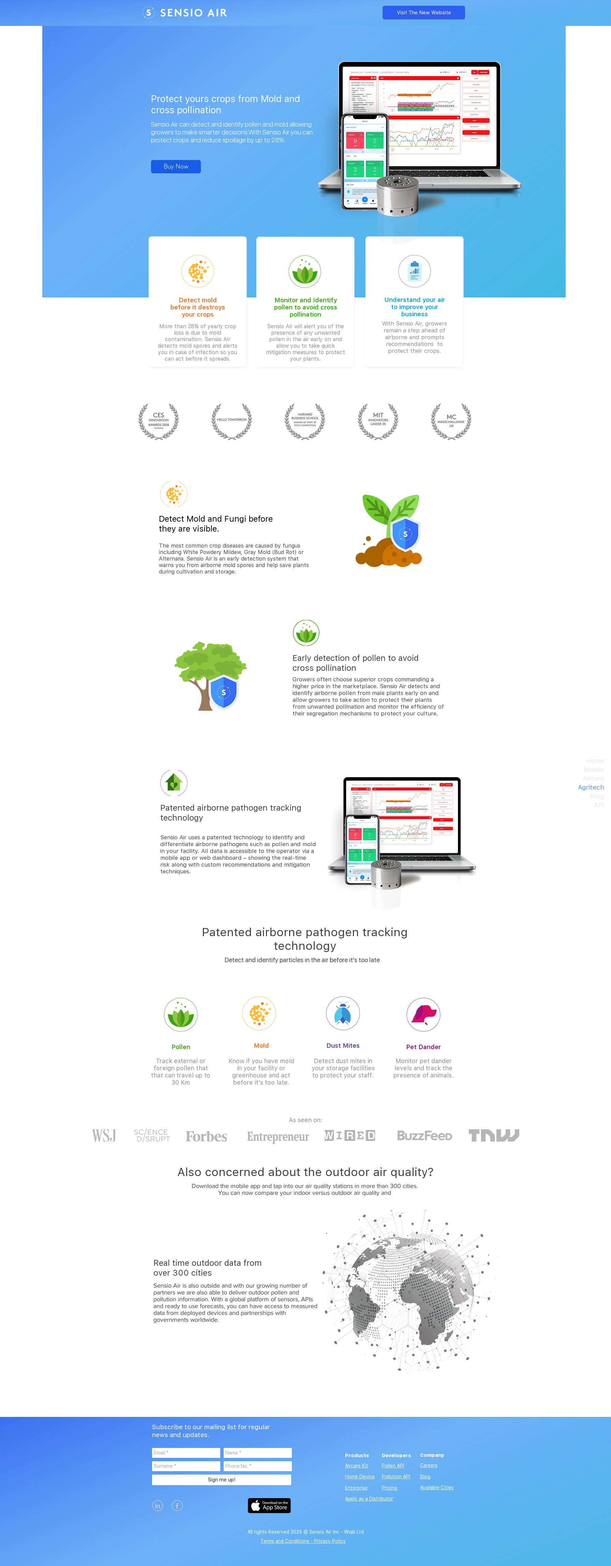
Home (595, 761)
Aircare (593, 778)
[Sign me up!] (221, 1480)
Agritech (591, 787)
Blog (597, 796)
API (599, 805)
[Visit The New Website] (424, 12)
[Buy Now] (176, 166)
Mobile (594, 769)
